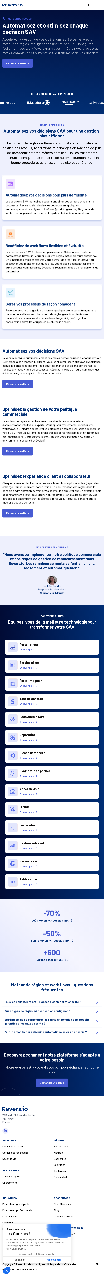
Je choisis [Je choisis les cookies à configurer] (20, 1259)
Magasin (58, 1152)
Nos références (62, 1204)
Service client (61, 1146)
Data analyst (60, 1177)
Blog (56, 1210)
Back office (60, 1158)
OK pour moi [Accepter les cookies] (54, 1259)
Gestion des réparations (15, 1152)
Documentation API (64, 1216)
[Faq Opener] (52, 1004)
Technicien (60, 1171)
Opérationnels (9, 1182)
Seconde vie (9, 1158)
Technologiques (11, 1176)
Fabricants (7, 1222)
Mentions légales (37, 1264)
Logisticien (59, 1165)
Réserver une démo (17, 63)
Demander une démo (52, 1085)
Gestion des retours (12, 1146)
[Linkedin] (5, 1131)
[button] (91, 5)
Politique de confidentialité (61, 1264)
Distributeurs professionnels (17, 1210)
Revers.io (21, 1264)
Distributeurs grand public (16, 1204)
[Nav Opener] (99, 4)
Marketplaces (9, 1216)
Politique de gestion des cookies (20, 1269)
